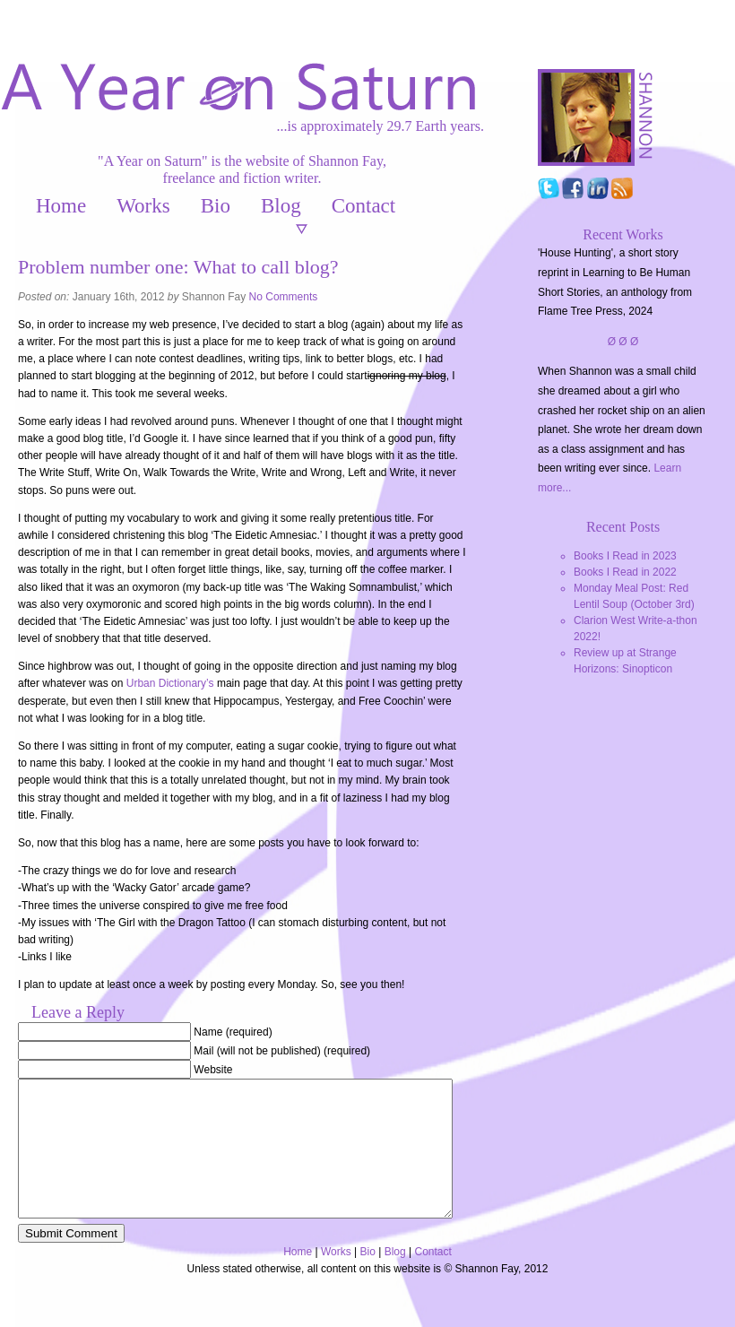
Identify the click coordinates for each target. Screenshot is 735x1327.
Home (61, 206)
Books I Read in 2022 (625, 572)
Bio (215, 206)
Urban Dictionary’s (170, 683)
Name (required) (233, 1032)
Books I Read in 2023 (625, 556)
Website (213, 1069)
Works (143, 206)
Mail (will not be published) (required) (282, 1051)
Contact (364, 206)
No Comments (283, 297)
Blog (281, 206)
